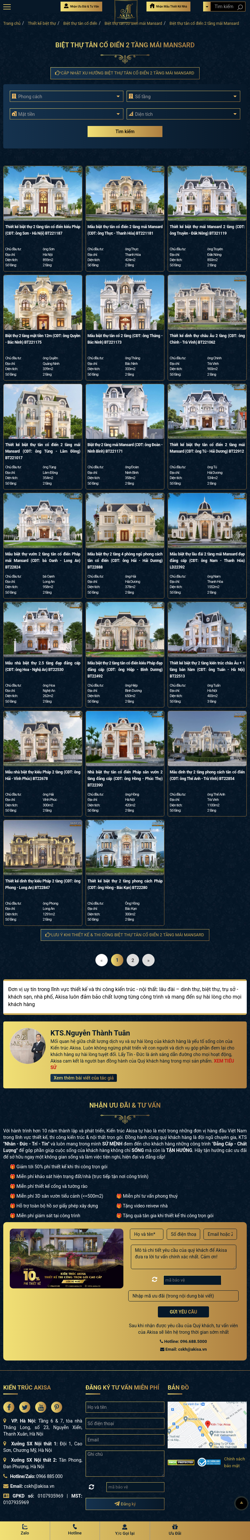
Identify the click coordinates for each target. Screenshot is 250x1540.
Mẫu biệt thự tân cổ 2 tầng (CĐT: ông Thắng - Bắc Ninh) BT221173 (125, 339)
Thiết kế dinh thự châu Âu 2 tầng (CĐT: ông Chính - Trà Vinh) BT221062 (207, 339)
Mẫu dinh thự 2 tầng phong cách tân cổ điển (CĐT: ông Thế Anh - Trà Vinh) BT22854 (207, 775)
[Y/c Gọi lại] (125, 1530)
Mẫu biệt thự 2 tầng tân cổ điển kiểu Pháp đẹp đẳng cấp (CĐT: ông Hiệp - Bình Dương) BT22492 (125, 669)
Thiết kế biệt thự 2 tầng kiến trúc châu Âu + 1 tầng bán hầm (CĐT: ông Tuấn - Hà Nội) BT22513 (207, 669)
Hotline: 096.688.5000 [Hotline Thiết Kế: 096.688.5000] (183, 1341)
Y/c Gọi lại (124, 1533)
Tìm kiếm (125, 131)
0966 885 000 (49, 1476)
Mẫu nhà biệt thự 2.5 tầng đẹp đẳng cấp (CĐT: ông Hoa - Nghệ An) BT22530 (42, 666)
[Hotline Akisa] (75, 1530)
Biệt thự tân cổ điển (80, 23)
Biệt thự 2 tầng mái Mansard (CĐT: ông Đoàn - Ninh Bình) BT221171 (125, 448)
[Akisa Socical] (8, 1407)
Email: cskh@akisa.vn (183, 1349)
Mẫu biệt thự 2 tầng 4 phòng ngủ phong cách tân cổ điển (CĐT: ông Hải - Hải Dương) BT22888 (125, 560)
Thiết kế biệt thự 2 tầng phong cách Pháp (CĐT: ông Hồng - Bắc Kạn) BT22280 (125, 884)
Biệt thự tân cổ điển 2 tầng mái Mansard (204, 23)
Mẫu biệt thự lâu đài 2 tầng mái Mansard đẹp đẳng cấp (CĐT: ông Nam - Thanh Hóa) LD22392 (207, 560)
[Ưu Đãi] (175, 1530)
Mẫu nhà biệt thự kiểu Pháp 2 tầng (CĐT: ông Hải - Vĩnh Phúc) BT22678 (42, 775)
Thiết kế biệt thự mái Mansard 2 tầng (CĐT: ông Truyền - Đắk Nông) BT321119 (207, 230)
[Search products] (239, 7)
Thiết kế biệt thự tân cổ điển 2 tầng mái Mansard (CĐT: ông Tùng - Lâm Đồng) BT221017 (42, 451)
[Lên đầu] (241, 1503)
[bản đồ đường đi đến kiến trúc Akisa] (207, 1424)
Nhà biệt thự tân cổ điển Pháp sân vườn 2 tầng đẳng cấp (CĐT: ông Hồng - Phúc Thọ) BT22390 (125, 778)
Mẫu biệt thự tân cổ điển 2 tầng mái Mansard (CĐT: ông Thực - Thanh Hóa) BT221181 (125, 230)
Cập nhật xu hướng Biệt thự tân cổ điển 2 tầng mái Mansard (125, 72)
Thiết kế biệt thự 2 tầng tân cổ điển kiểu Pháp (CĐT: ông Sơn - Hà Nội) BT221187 (42, 230)
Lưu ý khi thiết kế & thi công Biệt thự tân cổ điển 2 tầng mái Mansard (125, 934)
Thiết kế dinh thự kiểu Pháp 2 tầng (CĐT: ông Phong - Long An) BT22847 (42, 884)
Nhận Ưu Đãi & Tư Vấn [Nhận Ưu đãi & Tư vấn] (81, 5)
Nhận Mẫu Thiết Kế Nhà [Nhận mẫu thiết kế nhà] (168, 5)
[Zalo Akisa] (25, 1530)
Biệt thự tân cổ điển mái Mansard (133, 23)
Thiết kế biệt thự (42, 23)
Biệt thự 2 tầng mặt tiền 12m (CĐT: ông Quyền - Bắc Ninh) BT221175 (42, 339)
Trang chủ (12, 23)
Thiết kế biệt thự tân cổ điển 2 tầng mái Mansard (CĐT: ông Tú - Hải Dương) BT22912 (207, 448)
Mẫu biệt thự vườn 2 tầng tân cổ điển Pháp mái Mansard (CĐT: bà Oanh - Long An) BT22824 (42, 560)
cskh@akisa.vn (39, 1486)
